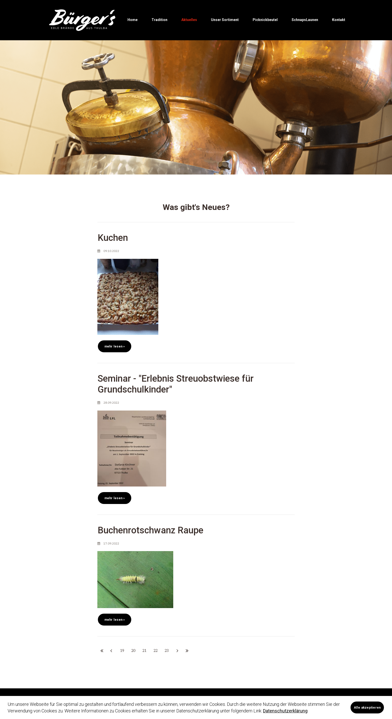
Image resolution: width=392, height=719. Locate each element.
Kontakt (338, 20)
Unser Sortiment (225, 20)
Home (132, 20)
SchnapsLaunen (305, 20)
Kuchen (113, 239)
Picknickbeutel (265, 20)
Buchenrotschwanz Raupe (150, 531)
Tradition (159, 20)
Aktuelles (189, 20)
